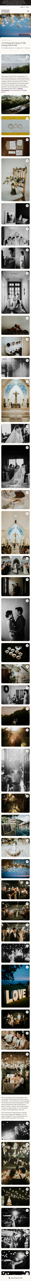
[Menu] (28, 11)
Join (27, 7)
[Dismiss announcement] (27, 2)
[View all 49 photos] (24, 35)
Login (22, 7)
